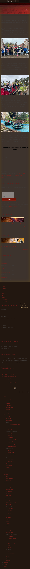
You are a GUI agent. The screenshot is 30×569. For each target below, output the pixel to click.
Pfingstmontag (4, 268)
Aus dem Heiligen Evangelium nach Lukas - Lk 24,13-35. (13, 223)
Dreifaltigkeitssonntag (5, 272)
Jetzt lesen (23, 226)
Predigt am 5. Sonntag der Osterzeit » (14, 175)
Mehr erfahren (25, 249)
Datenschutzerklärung (13, 206)
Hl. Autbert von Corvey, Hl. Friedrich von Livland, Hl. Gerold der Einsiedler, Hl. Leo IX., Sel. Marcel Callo (13, 245)
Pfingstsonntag (4, 263)
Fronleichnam (4, 277)
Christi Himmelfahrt (5, 259)
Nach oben (3, 177)
